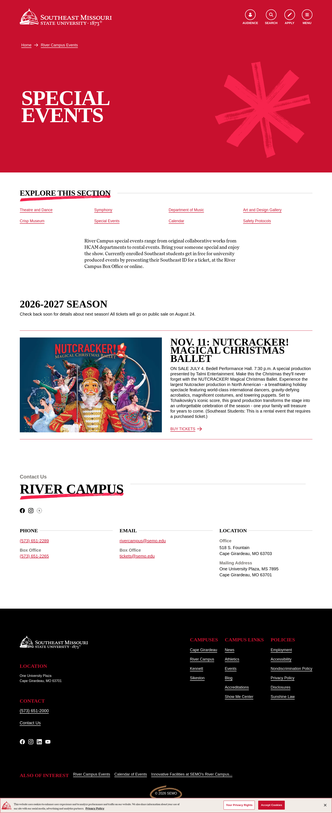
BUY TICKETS (186, 429)
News (229, 650)
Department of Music (186, 210)
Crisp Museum (32, 221)
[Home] (66, 17)
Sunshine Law (283, 697)
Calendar (176, 221)
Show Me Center (239, 697)
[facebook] (22, 510)
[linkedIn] (39, 741)
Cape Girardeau (203, 650)
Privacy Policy (282, 678)
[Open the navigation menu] (307, 17)
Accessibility (281, 659)
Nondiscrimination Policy (291, 668)
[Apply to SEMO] (289, 17)
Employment (281, 650)
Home (26, 45)
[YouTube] (47, 741)
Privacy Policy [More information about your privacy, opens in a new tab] (94, 808)
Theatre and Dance (36, 210)
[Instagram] (30, 741)
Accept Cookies (271, 805)
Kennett (196, 668)
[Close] (325, 805)
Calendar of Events (130, 774)
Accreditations (237, 687)
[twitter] (39, 510)
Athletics (232, 659)
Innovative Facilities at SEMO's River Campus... (191, 774)
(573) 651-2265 (34, 556)
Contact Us (30, 722)
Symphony (103, 210)
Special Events (107, 221)
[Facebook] (22, 741)
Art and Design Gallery (262, 210)
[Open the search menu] (271, 17)
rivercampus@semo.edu (143, 541)
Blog (228, 678)
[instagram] (30, 510)
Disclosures (280, 687)
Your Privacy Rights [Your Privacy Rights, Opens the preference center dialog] (239, 805)
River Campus (72, 489)
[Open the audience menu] (250, 17)
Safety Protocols (257, 221)
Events (231, 668)
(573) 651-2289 (34, 541)
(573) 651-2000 (34, 710)
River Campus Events (59, 45)
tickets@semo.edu (137, 556)
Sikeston (197, 678)
